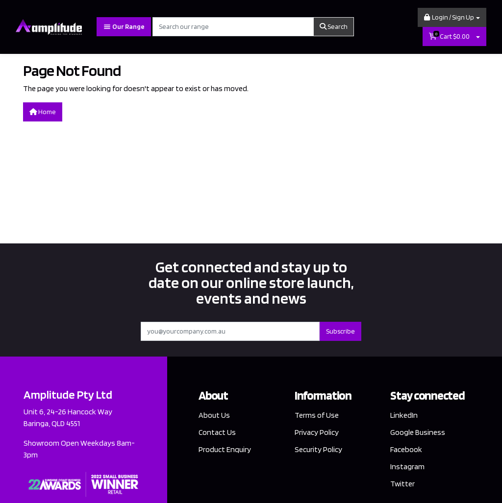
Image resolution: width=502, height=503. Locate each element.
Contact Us (217, 432)
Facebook (406, 449)
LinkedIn (404, 415)
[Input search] (233, 26)
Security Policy (318, 449)
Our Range (124, 27)
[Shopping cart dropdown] (478, 36)
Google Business (417, 432)
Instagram (407, 466)
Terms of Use (317, 415)
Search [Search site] (334, 26)
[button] (452, 17)
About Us (214, 415)
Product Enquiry (225, 449)
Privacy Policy (317, 432)
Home (42, 112)
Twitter (402, 483)
